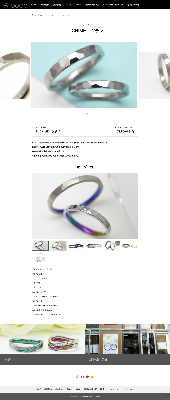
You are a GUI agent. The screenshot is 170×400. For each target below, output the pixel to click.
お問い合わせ (133, 5)
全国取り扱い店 (92, 5)
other (78, 5)
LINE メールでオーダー (113, 5)
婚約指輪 (57, 5)
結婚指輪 (45, 5)
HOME (33, 5)
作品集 (68, 5)
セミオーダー (85, 25)
